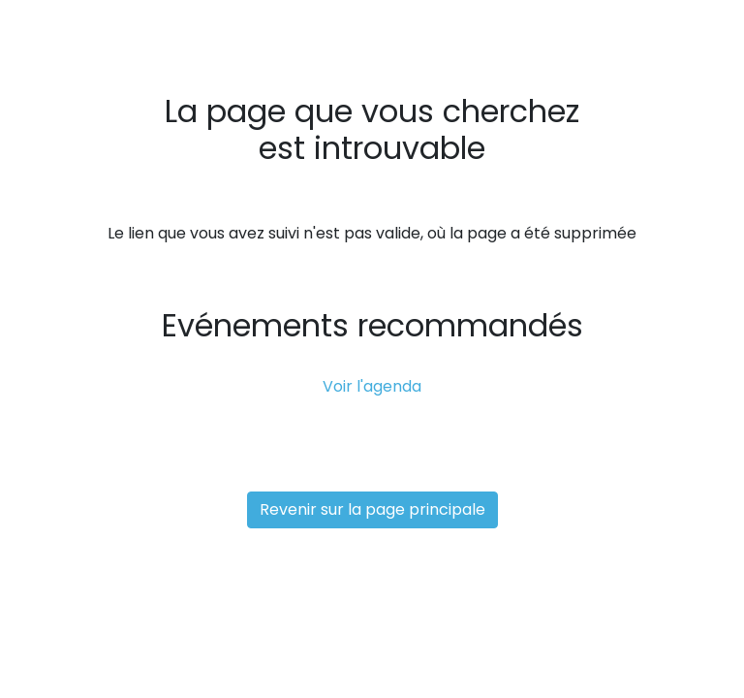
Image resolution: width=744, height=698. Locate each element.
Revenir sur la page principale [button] (372, 509)
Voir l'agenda (372, 386)
